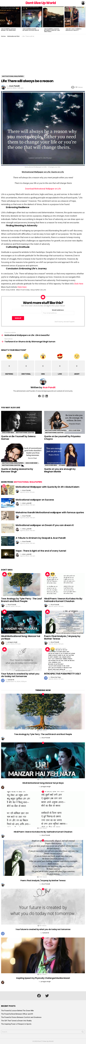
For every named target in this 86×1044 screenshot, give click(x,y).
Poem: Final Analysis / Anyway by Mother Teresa (62, 637)
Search (82, 1032)
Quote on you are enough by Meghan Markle (59, 470)
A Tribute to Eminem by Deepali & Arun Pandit (41, 537)
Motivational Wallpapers (56, 430)
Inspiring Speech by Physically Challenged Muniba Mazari (43, 978)
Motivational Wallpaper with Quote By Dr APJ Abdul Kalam (47, 486)
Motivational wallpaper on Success (35, 499)
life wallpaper (9, 290)
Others (62, 465)
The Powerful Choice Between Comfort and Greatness (52, 30)
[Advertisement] (43, 58)
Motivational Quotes (25, 433)
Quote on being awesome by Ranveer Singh (17, 470)
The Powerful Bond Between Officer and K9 (31, 29)
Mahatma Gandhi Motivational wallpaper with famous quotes (50, 512)
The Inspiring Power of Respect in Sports (16, 1024)
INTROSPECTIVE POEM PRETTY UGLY (62, 673)
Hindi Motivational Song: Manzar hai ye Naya (20, 637)
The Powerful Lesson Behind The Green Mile (8, 29)
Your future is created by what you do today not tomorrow (20, 675)
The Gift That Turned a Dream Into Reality (73, 29)
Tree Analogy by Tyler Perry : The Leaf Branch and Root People (21, 600)
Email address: (58, 312)
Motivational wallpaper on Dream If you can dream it (45, 525)
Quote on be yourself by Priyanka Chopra (62, 437)
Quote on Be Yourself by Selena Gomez (18, 437)
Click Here (78, 283)
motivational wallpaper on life (32, 290)
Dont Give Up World (41, 3)
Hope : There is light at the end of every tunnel (41, 550)
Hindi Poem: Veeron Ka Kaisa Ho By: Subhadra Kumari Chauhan (63, 600)
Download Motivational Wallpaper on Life (43, 189)
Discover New (8, 433)
